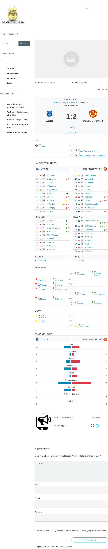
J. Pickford (51, 175)
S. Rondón (51, 231)
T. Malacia (89, 248)
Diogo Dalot (89, 179)
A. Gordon (51, 204)
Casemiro (101, 156)
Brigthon (10, 83)
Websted (38, 512)
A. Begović (51, 249)
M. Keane (50, 239)
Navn (37, 484)
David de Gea (90, 175)
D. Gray (50, 211)
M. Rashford (89, 208)
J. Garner (50, 224)
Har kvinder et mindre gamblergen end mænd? (15, 105)
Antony (81, 151)
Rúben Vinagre (52, 235)
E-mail (38, 498)
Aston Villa (10, 69)
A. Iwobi (41, 146)
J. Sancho (89, 233)
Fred (87, 244)
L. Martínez (89, 186)
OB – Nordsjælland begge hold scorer (17, 126)
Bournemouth (11, 78)
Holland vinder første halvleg (17, 132)
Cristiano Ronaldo (85, 156)
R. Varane (89, 230)
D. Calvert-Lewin (53, 228)
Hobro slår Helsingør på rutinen (18, 120)
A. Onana (50, 200)
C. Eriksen (89, 197)
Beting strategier (12, 73)
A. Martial (93, 151)
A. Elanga (89, 237)
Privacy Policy (66, 547)
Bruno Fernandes (92, 204)
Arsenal (9, 64)
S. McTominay (90, 226)
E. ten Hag (80, 260)
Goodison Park (73, 133)
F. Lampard (42, 260)
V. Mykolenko (52, 190)
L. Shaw (88, 190)
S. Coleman (51, 179)
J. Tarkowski (51, 186)
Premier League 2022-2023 (66, 102)
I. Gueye (50, 197)
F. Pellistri (88, 251)
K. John (50, 246)
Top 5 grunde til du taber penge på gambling (17, 113)
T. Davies (50, 242)
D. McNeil (50, 221)
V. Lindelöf (89, 182)
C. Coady (50, 182)
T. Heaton (88, 240)
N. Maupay (51, 208)
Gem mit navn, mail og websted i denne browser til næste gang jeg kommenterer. (72, 530)
